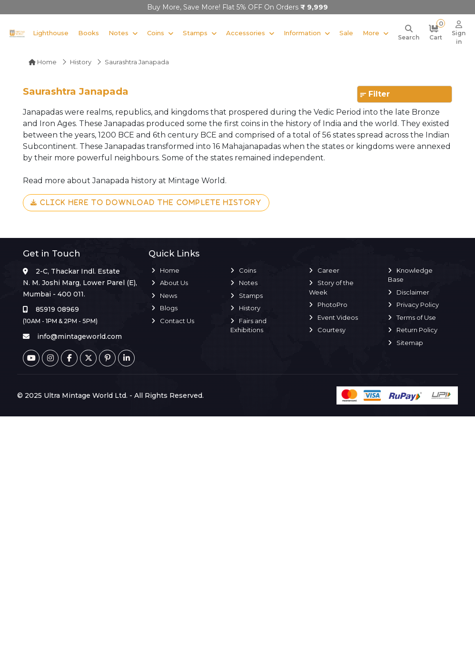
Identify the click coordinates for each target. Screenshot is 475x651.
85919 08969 (57, 309)
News (168, 295)
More (371, 33)
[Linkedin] (126, 358)
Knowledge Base (410, 275)
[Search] (408, 33)
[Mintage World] (17, 33)
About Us (174, 282)
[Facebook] (69, 358)
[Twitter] (88, 358)
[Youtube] (31, 358)
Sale (346, 33)
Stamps (195, 33)
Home (43, 62)
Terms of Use (416, 317)
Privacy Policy (417, 304)
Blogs (169, 308)
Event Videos (337, 317)
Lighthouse (51, 33)
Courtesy (331, 330)
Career (328, 270)
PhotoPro (332, 304)
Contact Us (177, 321)
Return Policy (416, 330)
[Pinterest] (107, 358)
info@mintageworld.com (79, 336)
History (80, 62)
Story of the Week (331, 287)
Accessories (245, 33)
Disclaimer (412, 292)
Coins (155, 33)
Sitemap (409, 342)
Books (88, 33)
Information (302, 33)
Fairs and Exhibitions (248, 325)
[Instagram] (50, 358)
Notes (119, 33)
